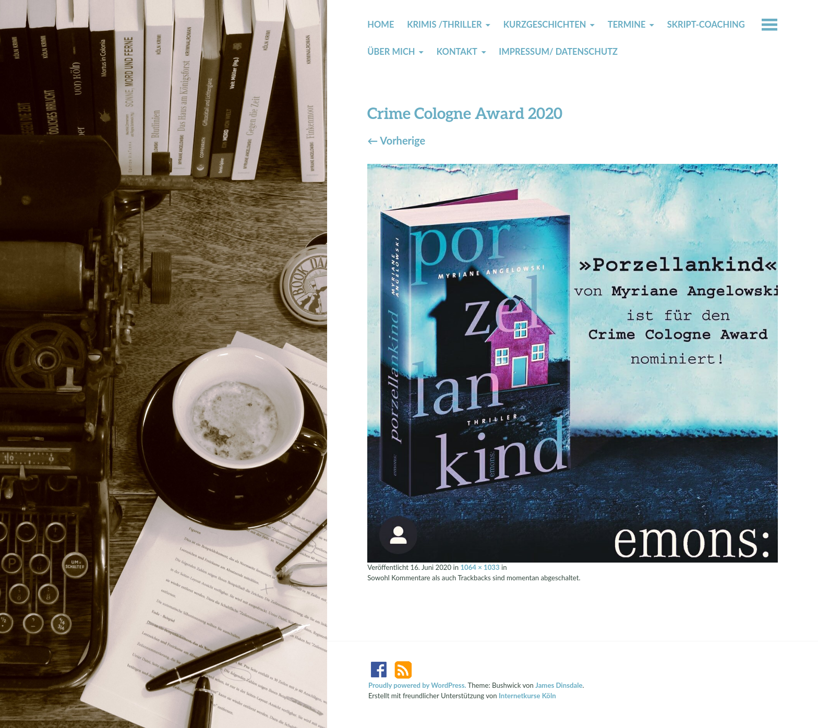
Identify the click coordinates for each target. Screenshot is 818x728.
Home (380, 24)
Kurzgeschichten (544, 24)
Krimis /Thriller (444, 24)
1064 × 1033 (479, 567)
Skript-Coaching (706, 24)
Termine (627, 24)
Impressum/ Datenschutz (558, 51)
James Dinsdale (558, 685)
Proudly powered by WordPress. (417, 685)
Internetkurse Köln (527, 695)
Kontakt (457, 51)
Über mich (391, 51)
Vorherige (396, 140)
